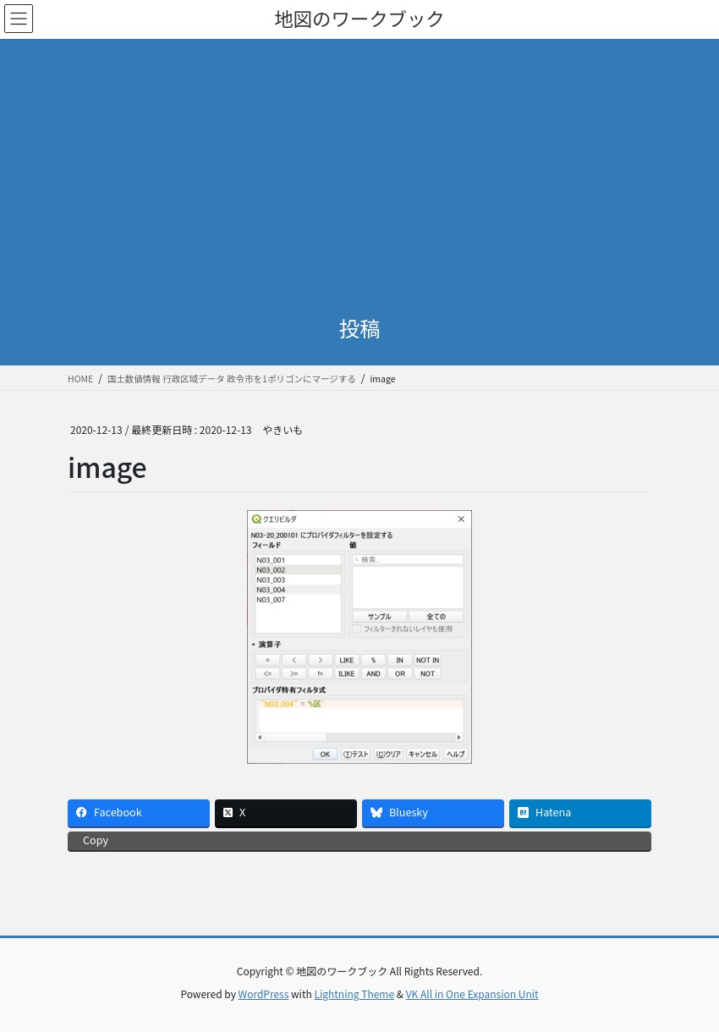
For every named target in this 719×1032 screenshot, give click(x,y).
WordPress (264, 993)
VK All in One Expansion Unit (472, 993)
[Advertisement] (359, 165)
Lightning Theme (354, 993)
